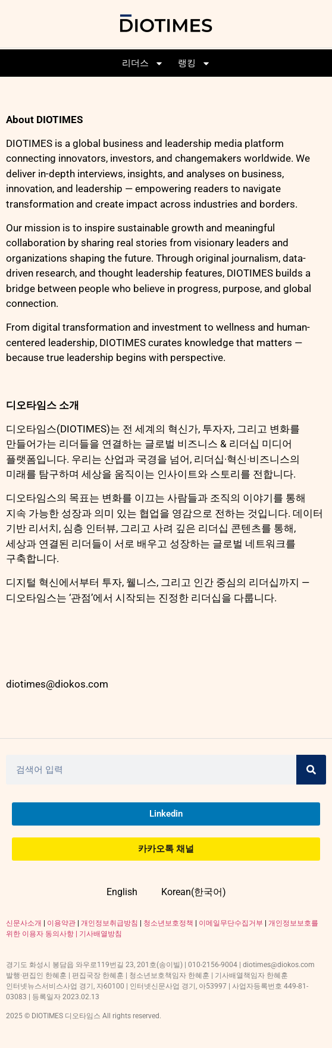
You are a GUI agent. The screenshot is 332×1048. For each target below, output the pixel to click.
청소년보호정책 (168, 923)
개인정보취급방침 (109, 923)
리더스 (143, 63)
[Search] (311, 770)
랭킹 (194, 63)
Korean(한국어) (193, 892)
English (122, 892)
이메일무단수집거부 (231, 923)
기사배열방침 (100, 934)
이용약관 (61, 923)
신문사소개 (24, 923)
